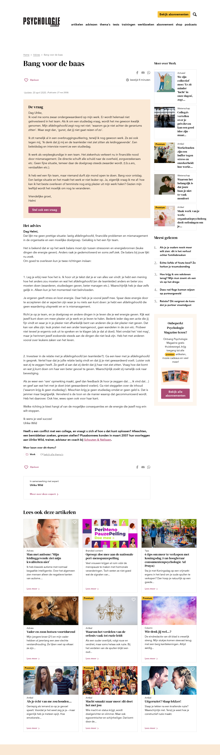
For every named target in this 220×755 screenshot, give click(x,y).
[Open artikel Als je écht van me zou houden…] (50, 699)
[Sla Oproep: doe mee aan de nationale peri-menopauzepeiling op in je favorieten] (134, 522)
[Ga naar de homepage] (41, 22)
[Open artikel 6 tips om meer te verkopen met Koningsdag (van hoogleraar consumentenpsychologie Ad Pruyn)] (169, 555)
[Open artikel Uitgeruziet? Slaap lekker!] (169, 699)
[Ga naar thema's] (105, 24)
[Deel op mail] (143, 72)
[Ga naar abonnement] (165, 24)
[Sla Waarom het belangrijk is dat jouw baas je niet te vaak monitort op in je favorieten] (171, 177)
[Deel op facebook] (137, 72)
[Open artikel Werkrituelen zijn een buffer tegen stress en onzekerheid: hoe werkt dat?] (174, 155)
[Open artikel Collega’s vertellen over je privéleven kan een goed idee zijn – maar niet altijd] (174, 122)
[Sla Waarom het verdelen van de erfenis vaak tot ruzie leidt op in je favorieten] (134, 599)
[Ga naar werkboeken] (146, 24)
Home (26, 54)
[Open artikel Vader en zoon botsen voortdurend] (50, 629)
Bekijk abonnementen (174, 14)
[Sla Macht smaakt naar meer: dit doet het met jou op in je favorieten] (134, 669)
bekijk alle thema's (53, 454)
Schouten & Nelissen (97, 440)
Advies (36, 54)
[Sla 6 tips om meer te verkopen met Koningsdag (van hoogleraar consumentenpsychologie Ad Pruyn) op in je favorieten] (193, 522)
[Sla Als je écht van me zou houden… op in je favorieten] (74, 669)
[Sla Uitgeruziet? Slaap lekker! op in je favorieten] (193, 669)
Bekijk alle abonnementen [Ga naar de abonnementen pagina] (175, 393)
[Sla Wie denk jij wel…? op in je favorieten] (193, 599)
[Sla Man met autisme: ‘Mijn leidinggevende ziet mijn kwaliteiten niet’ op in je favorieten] (74, 522)
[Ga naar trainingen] (128, 24)
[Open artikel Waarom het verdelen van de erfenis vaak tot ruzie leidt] (110, 629)
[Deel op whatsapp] (148, 72)
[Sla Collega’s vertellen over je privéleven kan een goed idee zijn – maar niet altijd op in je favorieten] (171, 110)
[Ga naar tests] (116, 24)
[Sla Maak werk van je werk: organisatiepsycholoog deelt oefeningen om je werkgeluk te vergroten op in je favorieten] (171, 209)
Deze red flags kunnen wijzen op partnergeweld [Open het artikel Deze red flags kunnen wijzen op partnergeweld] (177, 291)
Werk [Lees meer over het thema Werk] (32, 454)
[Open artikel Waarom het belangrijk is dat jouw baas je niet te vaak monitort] (174, 187)
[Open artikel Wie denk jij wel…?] (169, 629)
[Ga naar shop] (179, 24)
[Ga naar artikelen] (77, 24)
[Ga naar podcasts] (191, 24)
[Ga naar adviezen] (91, 24)
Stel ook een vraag (44, 210)
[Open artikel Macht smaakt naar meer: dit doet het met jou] (110, 699)
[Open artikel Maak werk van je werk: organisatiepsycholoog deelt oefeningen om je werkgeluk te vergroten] (174, 217)
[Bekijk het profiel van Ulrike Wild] (87, 487)
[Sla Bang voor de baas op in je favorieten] (31, 80)
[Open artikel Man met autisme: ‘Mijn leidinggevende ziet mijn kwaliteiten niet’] (50, 555)
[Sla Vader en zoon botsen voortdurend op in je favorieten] (74, 599)
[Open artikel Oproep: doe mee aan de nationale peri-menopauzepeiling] (110, 555)
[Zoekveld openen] (195, 14)
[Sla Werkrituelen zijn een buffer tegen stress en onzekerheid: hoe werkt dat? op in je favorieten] (171, 145)
